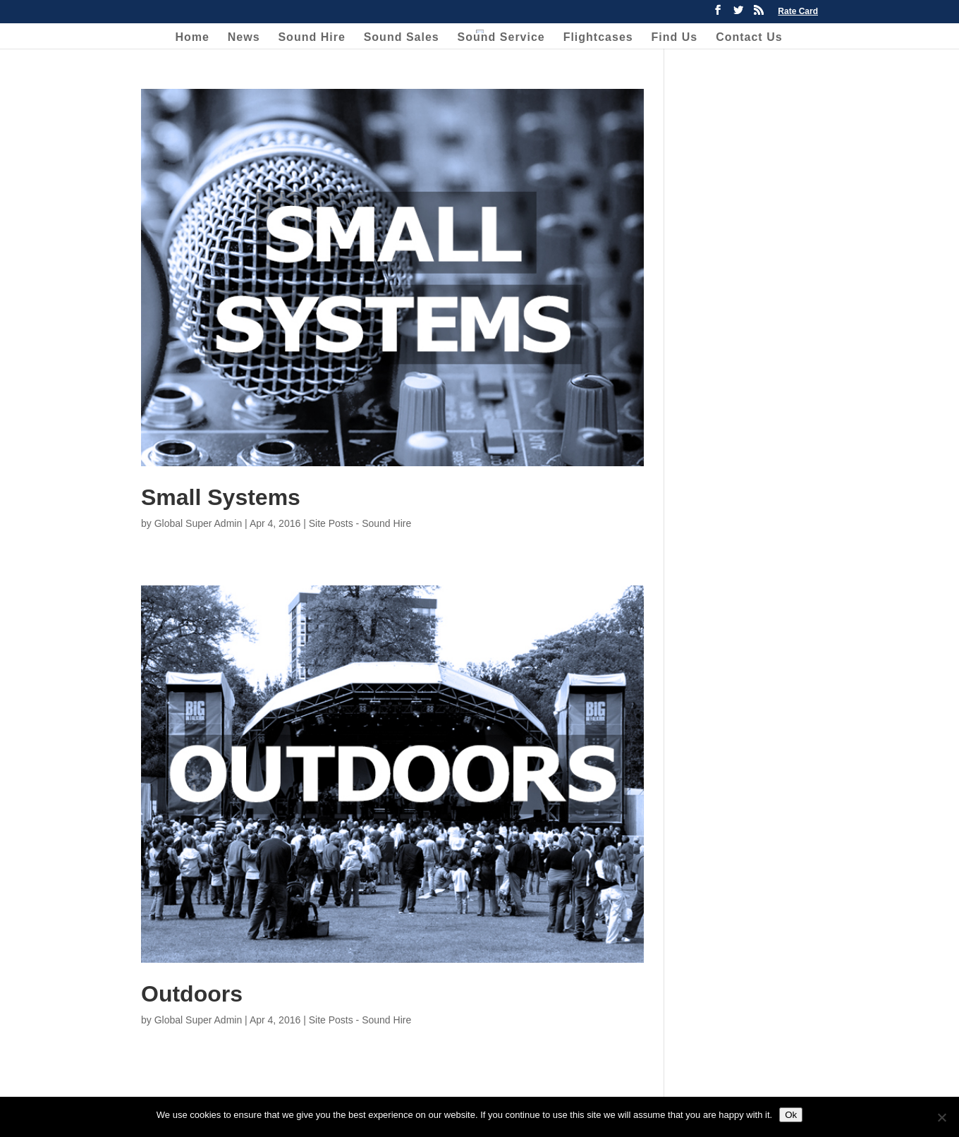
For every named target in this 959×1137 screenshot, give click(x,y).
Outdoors (192, 994)
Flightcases (598, 37)
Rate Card (798, 11)
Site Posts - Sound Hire (360, 523)
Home (192, 37)
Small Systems (220, 497)
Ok (791, 1114)
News (244, 37)
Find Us (675, 37)
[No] (941, 1117)
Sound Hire (311, 37)
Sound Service (501, 37)
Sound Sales (401, 37)
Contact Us (749, 37)
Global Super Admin (198, 523)
